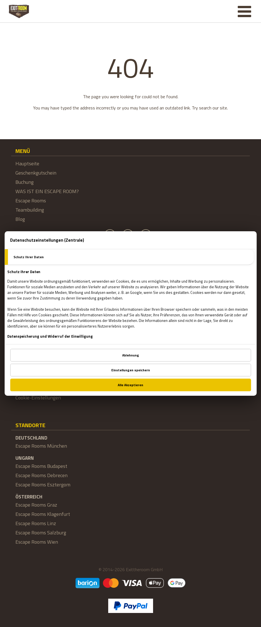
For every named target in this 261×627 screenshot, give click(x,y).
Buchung (24, 182)
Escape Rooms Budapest (41, 466)
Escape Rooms (30, 200)
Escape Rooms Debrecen (41, 475)
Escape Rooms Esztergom (42, 484)
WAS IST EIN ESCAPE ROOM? (47, 191)
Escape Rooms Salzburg (40, 532)
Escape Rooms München (41, 446)
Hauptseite (27, 163)
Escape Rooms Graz (36, 505)
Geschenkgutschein (35, 173)
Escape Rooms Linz (35, 523)
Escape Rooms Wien (36, 542)
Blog (20, 219)
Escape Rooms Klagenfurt (42, 514)
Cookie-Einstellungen (38, 397)
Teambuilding (29, 210)
